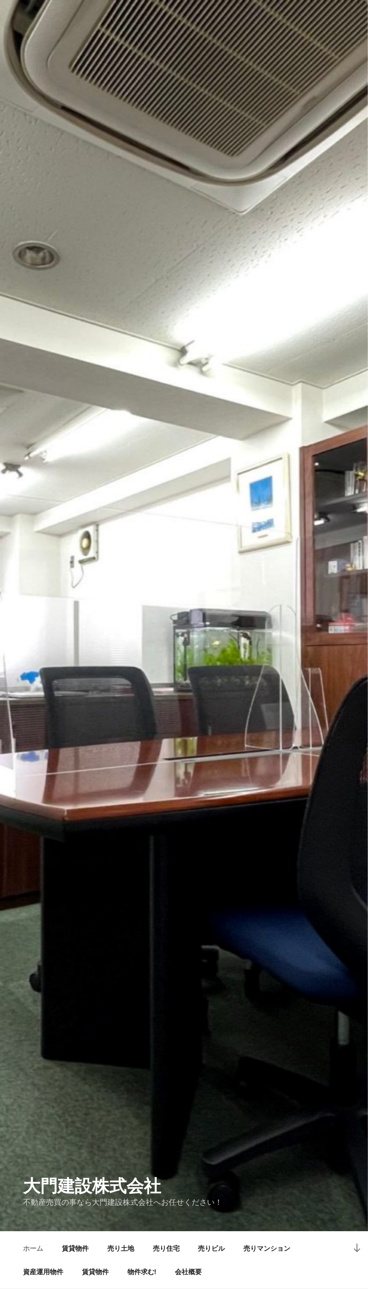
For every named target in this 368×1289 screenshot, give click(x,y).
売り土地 (120, 1248)
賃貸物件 (75, 1248)
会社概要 (188, 1272)
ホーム (33, 1248)
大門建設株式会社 (92, 1186)
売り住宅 (166, 1248)
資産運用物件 (43, 1272)
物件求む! (142, 1272)
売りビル (211, 1248)
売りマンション (266, 1248)
